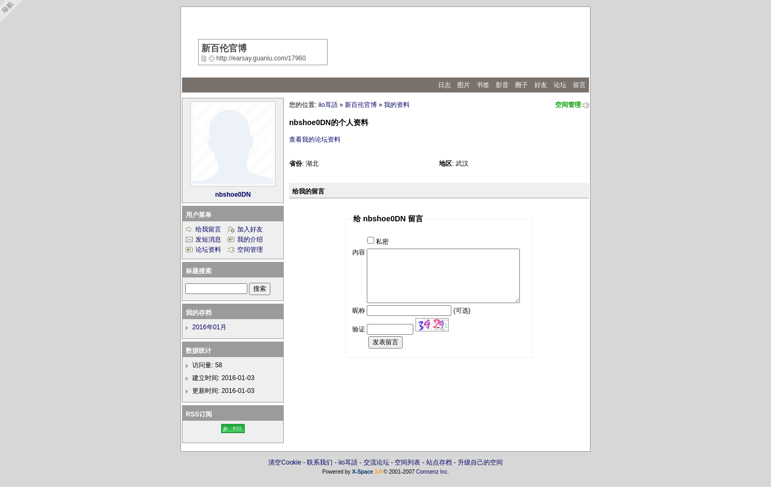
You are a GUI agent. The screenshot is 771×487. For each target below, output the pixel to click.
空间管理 (568, 105)
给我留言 (208, 229)
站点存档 (439, 462)
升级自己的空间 (480, 462)
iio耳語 (328, 105)
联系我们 (319, 462)
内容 (358, 252)
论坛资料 (208, 249)
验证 (358, 329)
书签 (483, 85)
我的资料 (397, 105)
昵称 (358, 310)
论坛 (560, 85)
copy (205, 58)
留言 (579, 85)
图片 (463, 85)
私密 (382, 241)
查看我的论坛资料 (315, 139)
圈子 (521, 85)
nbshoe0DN (233, 194)
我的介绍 (250, 239)
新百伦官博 (361, 105)
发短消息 (208, 239)
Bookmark (212, 58)
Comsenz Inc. (432, 472)
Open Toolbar (13, 11)
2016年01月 (209, 327)
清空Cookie (284, 462)
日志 (444, 85)
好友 (540, 85)
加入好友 (250, 229)
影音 (502, 85)
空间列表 (407, 462)
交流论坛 (376, 462)
